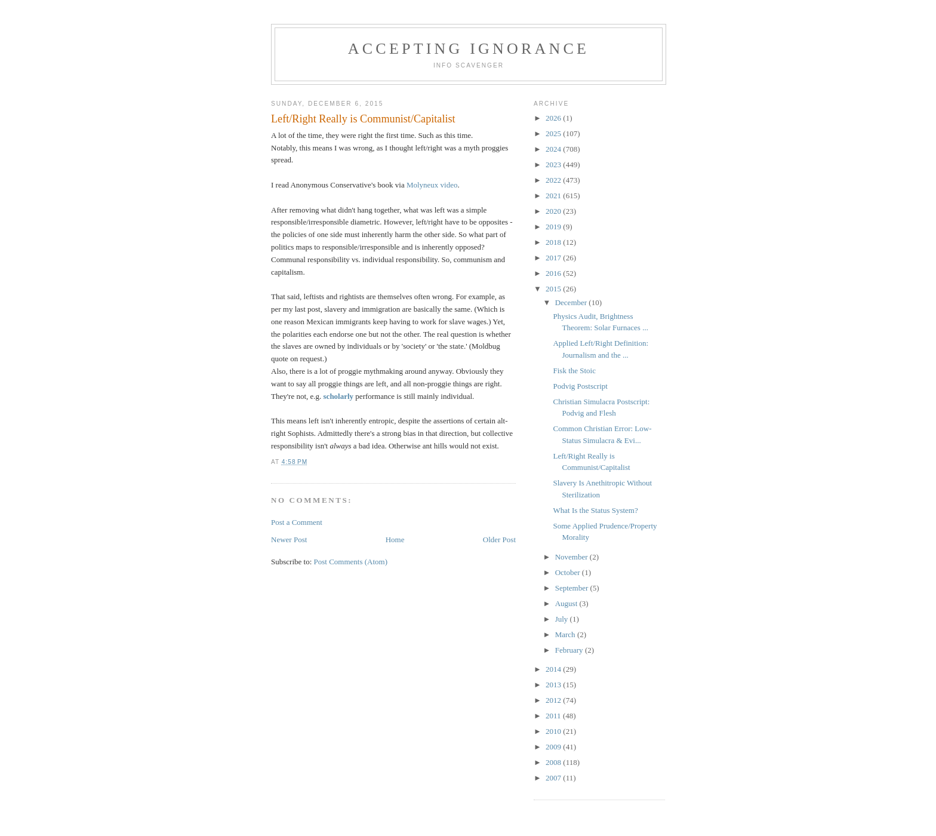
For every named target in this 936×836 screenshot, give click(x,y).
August (567, 603)
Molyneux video (432, 184)
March (566, 634)
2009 (554, 746)
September (572, 587)
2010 (554, 731)
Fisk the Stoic (574, 370)
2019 (554, 226)
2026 (554, 117)
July (562, 618)
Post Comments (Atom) (351, 561)
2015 (554, 288)
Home (395, 539)
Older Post (499, 539)
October (568, 572)
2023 (554, 164)
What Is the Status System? (595, 510)
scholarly (339, 396)
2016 (554, 273)
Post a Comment (296, 522)
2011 (554, 715)
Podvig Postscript (580, 386)
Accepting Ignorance (468, 48)
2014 (554, 669)
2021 (554, 195)
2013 (554, 684)
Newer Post (289, 539)
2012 (554, 700)
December (572, 302)
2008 (554, 762)
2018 (554, 242)
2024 (554, 149)
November (572, 556)
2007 (554, 777)
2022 (554, 180)
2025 (554, 133)
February (570, 650)
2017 (554, 257)
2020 (554, 211)
